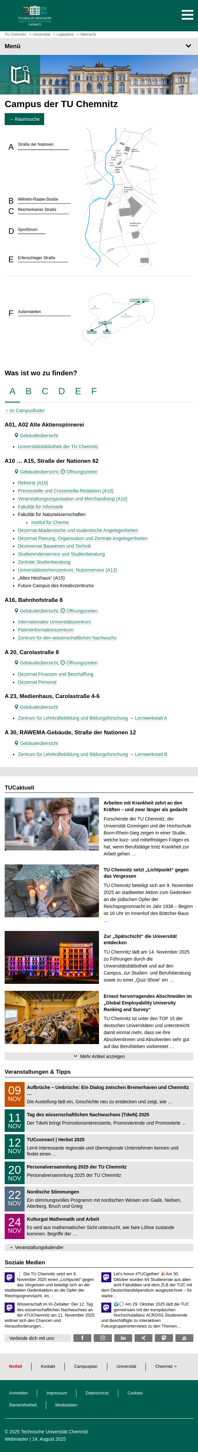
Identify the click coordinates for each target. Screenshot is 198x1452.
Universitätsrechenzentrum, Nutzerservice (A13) (67, 570)
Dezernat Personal (37, 682)
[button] (180, 15)
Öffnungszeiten (79, 471)
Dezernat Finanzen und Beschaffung (55, 674)
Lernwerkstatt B (151, 754)
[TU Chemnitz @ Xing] (143, 1338)
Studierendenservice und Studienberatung (61, 554)
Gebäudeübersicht (36, 435)
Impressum (57, 1393)
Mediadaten (66, 1405)
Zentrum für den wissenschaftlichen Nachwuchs (67, 637)
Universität (127, 1366)
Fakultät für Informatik (40, 506)
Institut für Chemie (50, 522)
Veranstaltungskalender (39, 1247)
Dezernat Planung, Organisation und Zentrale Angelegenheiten (83, 538)
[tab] (12, 391)
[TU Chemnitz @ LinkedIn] (123, 1338)
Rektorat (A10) (33, 482)
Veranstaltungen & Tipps (38, 1072)
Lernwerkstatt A (151, 718)
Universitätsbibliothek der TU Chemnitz (58, 446)
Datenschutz (97, 1393)
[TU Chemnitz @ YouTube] (184, 1338)
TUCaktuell (19, 788)
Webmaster (16, 1439)
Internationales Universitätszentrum (54, 622)
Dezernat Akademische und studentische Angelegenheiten (78, 530)
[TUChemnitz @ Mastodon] (164, 1338)
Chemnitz (164, 1366)
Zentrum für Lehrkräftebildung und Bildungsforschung (73, 718)
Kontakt (48, 1366)
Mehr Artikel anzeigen (102, 1056)
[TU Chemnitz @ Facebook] (82, 1338)
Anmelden (18, 1393)
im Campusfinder (27, 410)
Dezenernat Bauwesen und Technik (54, 546)
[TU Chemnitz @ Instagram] (103, 1338)
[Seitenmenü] (99, 46)
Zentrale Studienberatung (44, 562)
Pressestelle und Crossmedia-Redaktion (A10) (66, 490)
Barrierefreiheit (23, 1405)
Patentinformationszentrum (45, 630)
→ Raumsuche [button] (24, 119)
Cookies (135, 1393)
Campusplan (86, 1366)
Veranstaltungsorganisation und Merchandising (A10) (72, 498)
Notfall (15, 1366)
